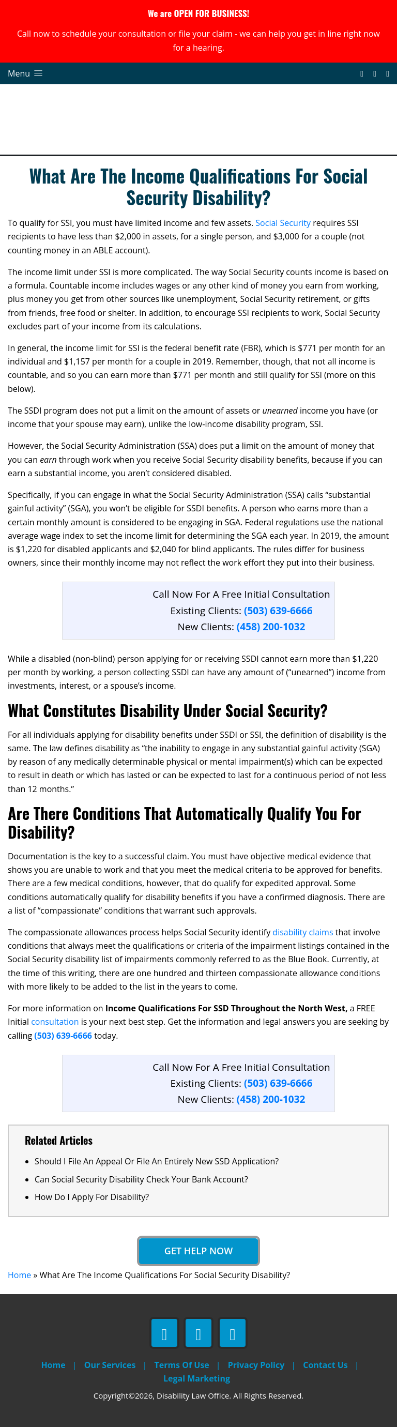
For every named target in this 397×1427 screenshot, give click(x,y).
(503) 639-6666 (64, 1035)
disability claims (302, 932)
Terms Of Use (181, 1365)
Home (19, 1275)
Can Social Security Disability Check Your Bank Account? (141, 1179)
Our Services (110, 1365)
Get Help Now (198, 1250)
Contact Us (325, 1365)
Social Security (283, 223)
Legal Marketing (196, 1378)
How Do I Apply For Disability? (92, 1197)
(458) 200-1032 (271, 626)
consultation (55, 1021)
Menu (26, 73)
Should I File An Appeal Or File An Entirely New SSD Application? (157, 1161)
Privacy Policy (256, 1365)
